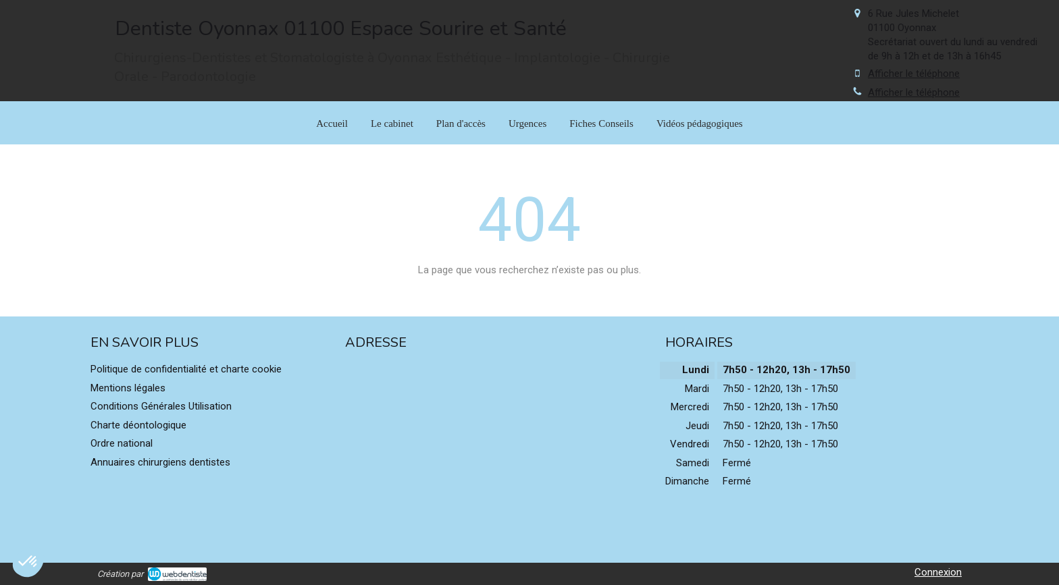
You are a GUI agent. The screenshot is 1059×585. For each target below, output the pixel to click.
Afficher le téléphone (914, 73)
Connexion (938, 572)
